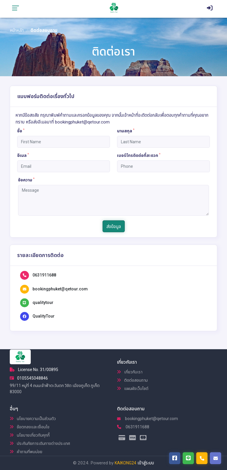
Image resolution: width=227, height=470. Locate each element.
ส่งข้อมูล (113, 226)
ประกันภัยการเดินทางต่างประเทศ (40, 443)
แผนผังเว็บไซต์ (132, 388)
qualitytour (43, 302)
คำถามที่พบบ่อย (26, 451)
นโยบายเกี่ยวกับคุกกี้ (30, 435)
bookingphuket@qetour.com (60, 289)
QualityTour (44, 316)
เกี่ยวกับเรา (129, 372)
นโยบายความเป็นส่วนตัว (33, 418)
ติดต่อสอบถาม (132, 380)
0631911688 (44, 275)
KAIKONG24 (125, 463)
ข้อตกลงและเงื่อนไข (29, 427)
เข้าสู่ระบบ (145, 463)
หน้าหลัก (17, 30)
